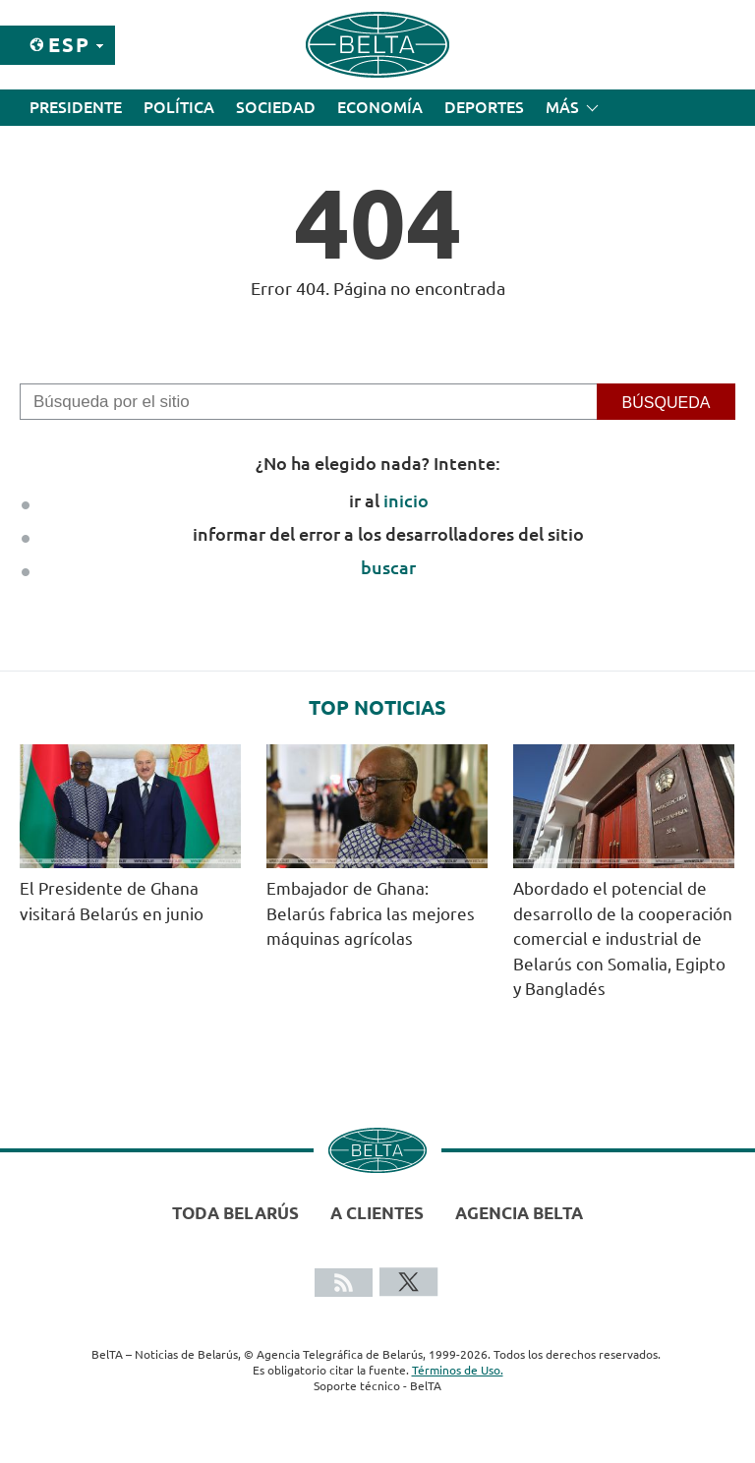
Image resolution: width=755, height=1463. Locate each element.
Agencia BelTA (519, 1212)
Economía (380, 107)
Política (179, 107)
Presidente (75, 107)
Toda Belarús (235, 1212)
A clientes (377, 1212)
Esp (69, 44)
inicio (406, 500)
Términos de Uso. (457, 1370)
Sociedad (276, 107)
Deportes (484, 107)
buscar (388, 567)
